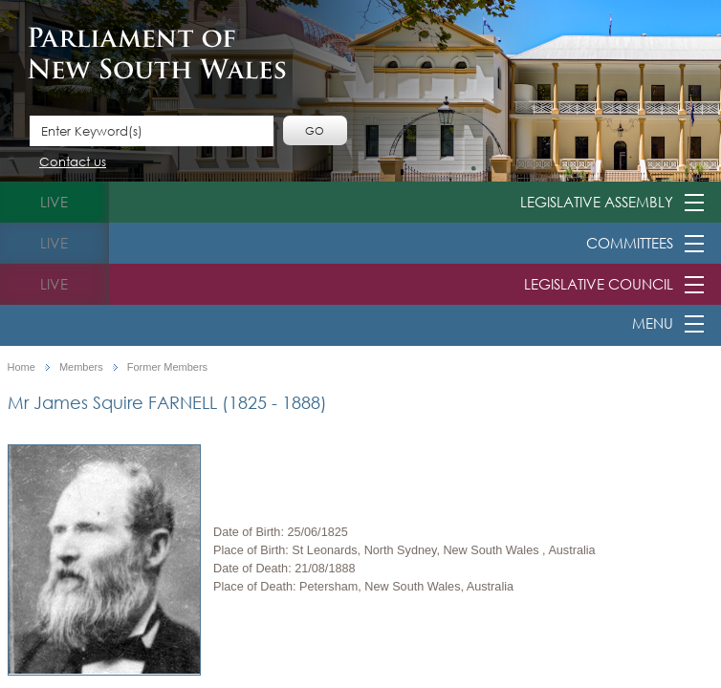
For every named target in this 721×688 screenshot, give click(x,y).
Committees (629, 242)
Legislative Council (598, 283)
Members (81, 367)
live (54, 201)
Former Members (167, 367)
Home (21, 367)
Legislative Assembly (596, 201)
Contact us (72, 163)
